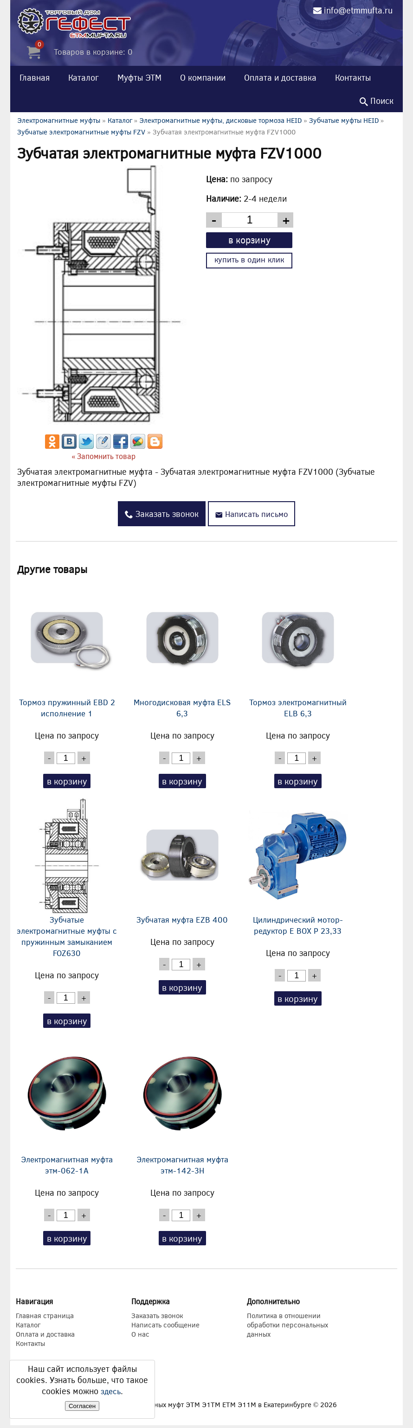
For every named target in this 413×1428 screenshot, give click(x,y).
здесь (110, 1390)
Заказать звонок (160, 513)
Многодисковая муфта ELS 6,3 (182, 649)
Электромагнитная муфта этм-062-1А (67, 1108)
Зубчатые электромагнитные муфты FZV (81, 131)
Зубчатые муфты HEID (344, 120)
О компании (203, 77)
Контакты (353, 77)
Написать (251, 513)
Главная (34, 77)
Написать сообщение (165, 1327)
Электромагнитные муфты (58, 120)
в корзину (249, 239)
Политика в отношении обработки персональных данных (287, 1327)
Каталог (83, 77)
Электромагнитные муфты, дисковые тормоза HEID (220, 120)
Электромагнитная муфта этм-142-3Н (182, 1108)
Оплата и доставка (280, 77)
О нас (140, 1336)
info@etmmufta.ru (358, 10)
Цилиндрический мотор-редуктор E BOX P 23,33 (298, 868)
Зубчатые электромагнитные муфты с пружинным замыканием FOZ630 (67, 879)
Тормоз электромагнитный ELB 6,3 (298, 649)
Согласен (82, 1405)
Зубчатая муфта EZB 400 (182, 862)
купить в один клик (249, 259)
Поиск (377, 100)
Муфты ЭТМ (139, 77)
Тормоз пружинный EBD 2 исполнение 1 (67, 649)
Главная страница (45, 1318)
